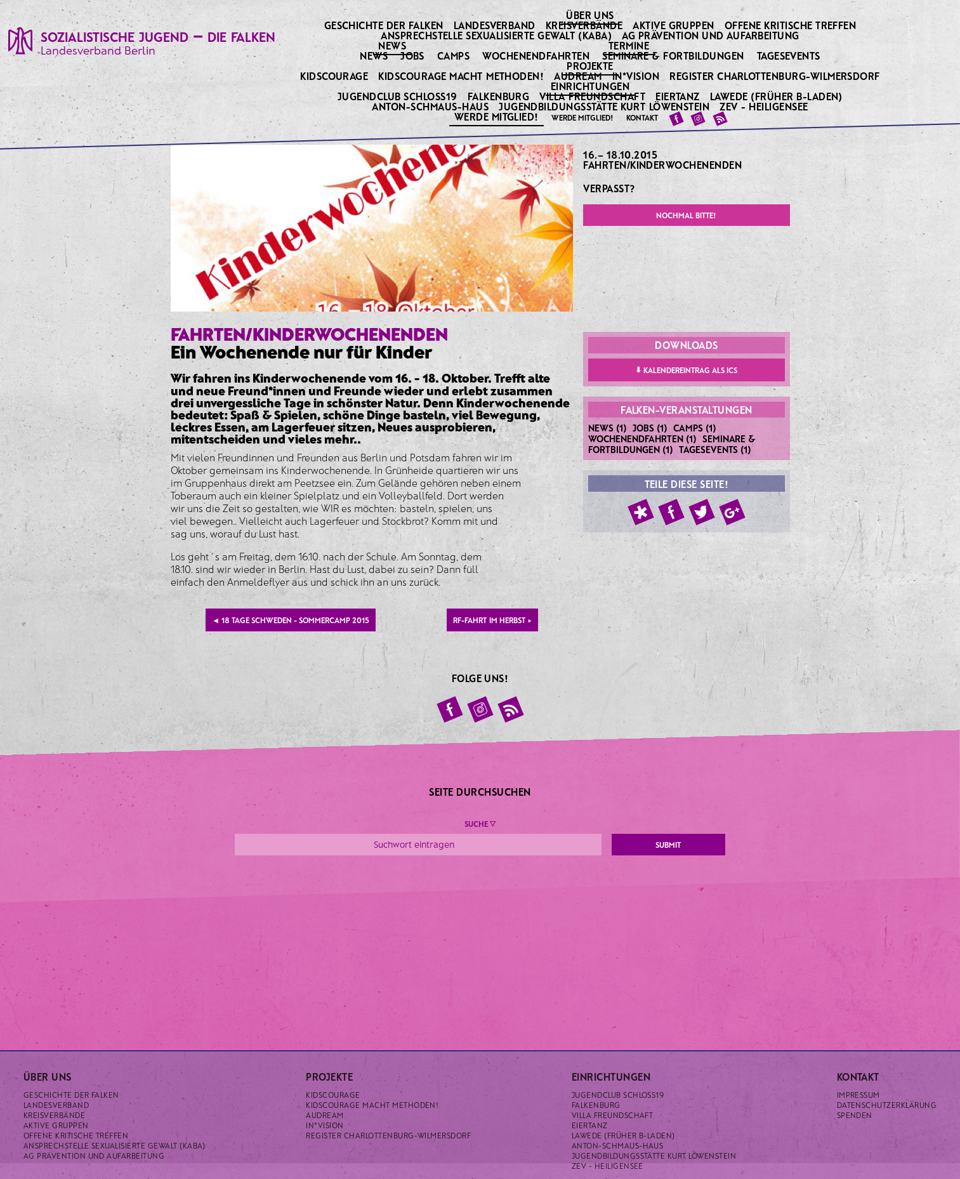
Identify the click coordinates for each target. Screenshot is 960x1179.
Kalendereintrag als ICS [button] (686, 369)
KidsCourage (335, 76)
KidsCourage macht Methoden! (462, 76)
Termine (630, 45)
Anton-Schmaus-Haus (431, 106)
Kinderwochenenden (686, 165)
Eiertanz (678, 96)
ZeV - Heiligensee (765, 106)
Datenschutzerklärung (887, 1104)
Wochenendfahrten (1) (642, 438)
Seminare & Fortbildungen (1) (672, 444)
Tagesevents (788, 55)
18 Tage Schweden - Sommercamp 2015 (290, 620)
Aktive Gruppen (674, 25)
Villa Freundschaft (593, 96)
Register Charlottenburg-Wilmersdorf (775, 76)
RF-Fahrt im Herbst (492, 620)
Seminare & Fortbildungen (673, 55)
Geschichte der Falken (385, 25)
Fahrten (604, 165)
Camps (453, 55)
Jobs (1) (650, 427)
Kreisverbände (585, 25)
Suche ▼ (480, 823)
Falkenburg (500, 96)
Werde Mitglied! (497, 116)
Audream (579, 76)
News (393, 45)
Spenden (854, 1114)
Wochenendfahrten (535, 55)
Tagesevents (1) (715, 449)
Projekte (591, 65)
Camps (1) (694, 427)
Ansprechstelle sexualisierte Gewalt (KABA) (497, 35)
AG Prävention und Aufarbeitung (711, 35)
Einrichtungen (591, 85)
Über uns (591, 14)
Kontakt (642, 117)
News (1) (607, 427)
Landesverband (496, 25)
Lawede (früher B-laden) (777, 96)
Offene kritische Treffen (791, 25)
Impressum (858, 1094)
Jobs (412, 55)
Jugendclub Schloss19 (398, 96)
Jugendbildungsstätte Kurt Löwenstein (605, 106)
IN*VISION (637, 76)
